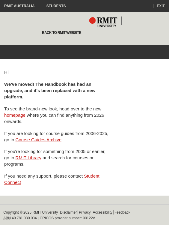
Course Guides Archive (38, 139)
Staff (13, 18)
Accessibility (102, 212)
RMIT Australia (22, 6)
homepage (14, 115)
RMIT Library (28, 157)
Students (56, 6)
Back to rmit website (61, 33)
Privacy (84, 212)
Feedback (122, 212)
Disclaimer (68, 212)
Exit (161, 6)
